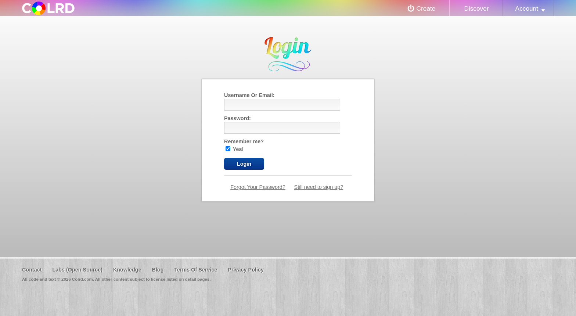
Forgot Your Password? (257, 187)
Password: (237, 118)
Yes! (235, 149)
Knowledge (127, 270)
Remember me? (244, 141)
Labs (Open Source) (77, 270)
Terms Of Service (195, 270)
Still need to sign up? (318, 187)
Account (526, 8)
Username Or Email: (249, 95)
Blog (157, 270)
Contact (32, 270)
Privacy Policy (246, 270)
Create (426, 8)
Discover (476, 8)
